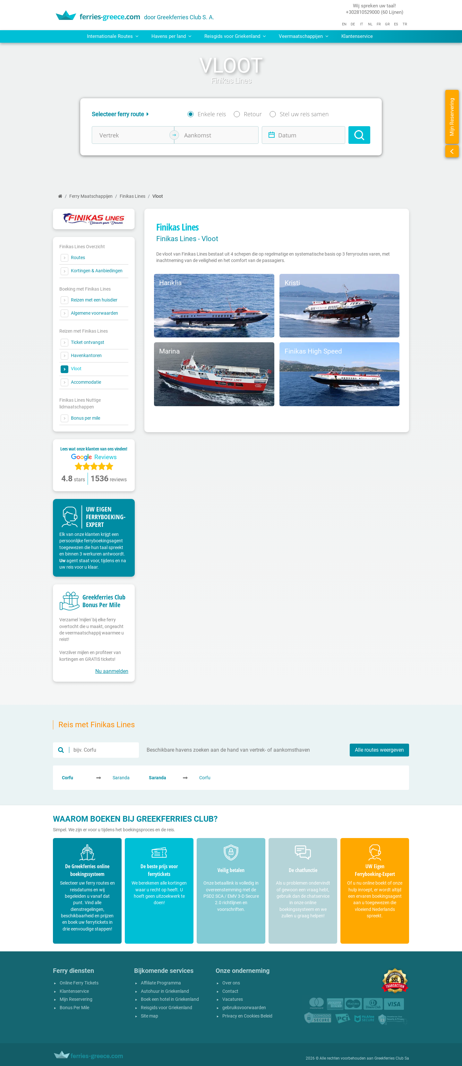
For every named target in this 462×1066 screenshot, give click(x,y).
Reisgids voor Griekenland (166, 1007)
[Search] (359, 135)
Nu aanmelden (111, 671)
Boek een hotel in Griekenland (170, 999)
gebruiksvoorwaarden (244, 1007)
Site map (149, 1016)
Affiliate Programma (161, 983)
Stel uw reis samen (304, 114)
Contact (230, 991)
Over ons (231, 983)
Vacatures (232, 999)
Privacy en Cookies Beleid (247, 1016)
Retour (253, 114)
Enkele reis (212, 114)
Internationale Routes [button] (113, 36)
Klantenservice (357, 36)
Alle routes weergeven (379, 750)
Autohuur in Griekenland (165, 991)
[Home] (60, 196)
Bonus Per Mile (74, 1007)
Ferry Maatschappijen (91, 196)
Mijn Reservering (76, 999)
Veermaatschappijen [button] (304, 36)
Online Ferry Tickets (79, 983)
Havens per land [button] (171, 36)
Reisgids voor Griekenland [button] (235, 36)
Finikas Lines (132, 196)
